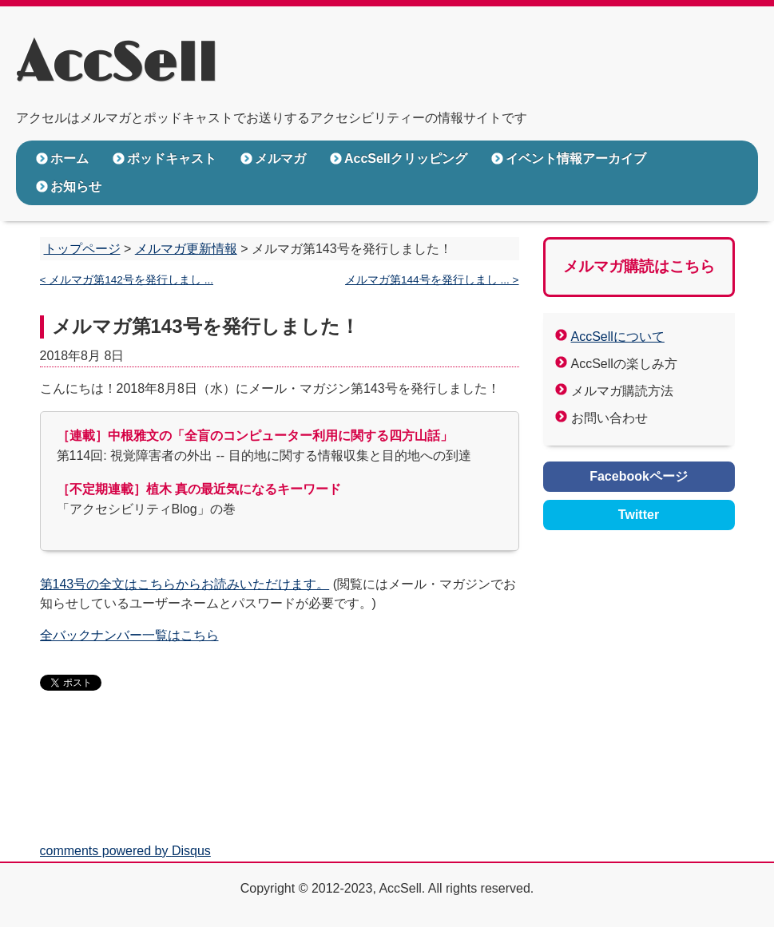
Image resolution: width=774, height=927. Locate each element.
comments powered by (125, 851)
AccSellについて (618, 336)
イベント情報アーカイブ (576, 158)
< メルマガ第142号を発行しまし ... (127, 280)
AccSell (116, 64)
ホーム (69, 158)
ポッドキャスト (171, 158)
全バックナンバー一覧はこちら (129, 635)
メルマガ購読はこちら (639, 266)
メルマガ (280, 158)
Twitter (638, 514)
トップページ (82, 249)
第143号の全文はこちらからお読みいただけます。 (185, 584)
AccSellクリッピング (405, 158)
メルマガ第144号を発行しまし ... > (432, 280)
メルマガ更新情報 (186, 249)
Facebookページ (638, 476)
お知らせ (75, 186)
